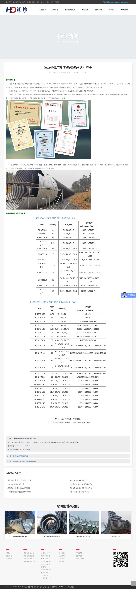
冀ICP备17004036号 (59, 587)
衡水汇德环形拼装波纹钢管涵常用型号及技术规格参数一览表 (53, 302)
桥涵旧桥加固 (45, 558)
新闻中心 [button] (99, 10)
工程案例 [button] (86, 10)
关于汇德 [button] (55, 10)
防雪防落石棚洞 (46, 561)
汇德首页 (43, 10)
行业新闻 (75, 42)
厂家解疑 (62, 558)
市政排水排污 (45, 553)
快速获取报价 (119, 546)
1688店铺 (124, 10)
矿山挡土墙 (45, 575)
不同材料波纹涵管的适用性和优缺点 (19, 492)
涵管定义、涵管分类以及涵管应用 (18, 488)
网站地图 (71, 587)
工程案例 (45, 546)
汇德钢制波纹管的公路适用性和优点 (25, 461)
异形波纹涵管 (27, 558)
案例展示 (79, 553)
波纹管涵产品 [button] (70, 10)
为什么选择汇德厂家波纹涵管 (79, 492)
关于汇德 (9, 546)
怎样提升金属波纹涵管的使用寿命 (81, 488)
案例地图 (79, 556)
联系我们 (111, 10)
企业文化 (9, 556)
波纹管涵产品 (29, 546)
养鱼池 (43, 567)
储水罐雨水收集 (46, 570)
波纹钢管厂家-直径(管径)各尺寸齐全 (23, 442)
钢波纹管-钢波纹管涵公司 (15, 484)
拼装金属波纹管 (28, 556)
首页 (58, 42)
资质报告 (62, 561)
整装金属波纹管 (28, 553)
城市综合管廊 (45, 564)
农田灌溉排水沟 (46, 578)
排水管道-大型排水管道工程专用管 (81, 484)
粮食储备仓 (45, 572)
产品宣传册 (80, 558)
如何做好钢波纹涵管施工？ (78, 480)
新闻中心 (66, 42)
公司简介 (9, 553)
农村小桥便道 (45, 556)
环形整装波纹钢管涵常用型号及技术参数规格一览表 (55, 218)
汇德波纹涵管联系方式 (20, 456)
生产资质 (9, 558)
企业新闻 (62, 553)
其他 (78, 546)
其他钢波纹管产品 (29, 561)
